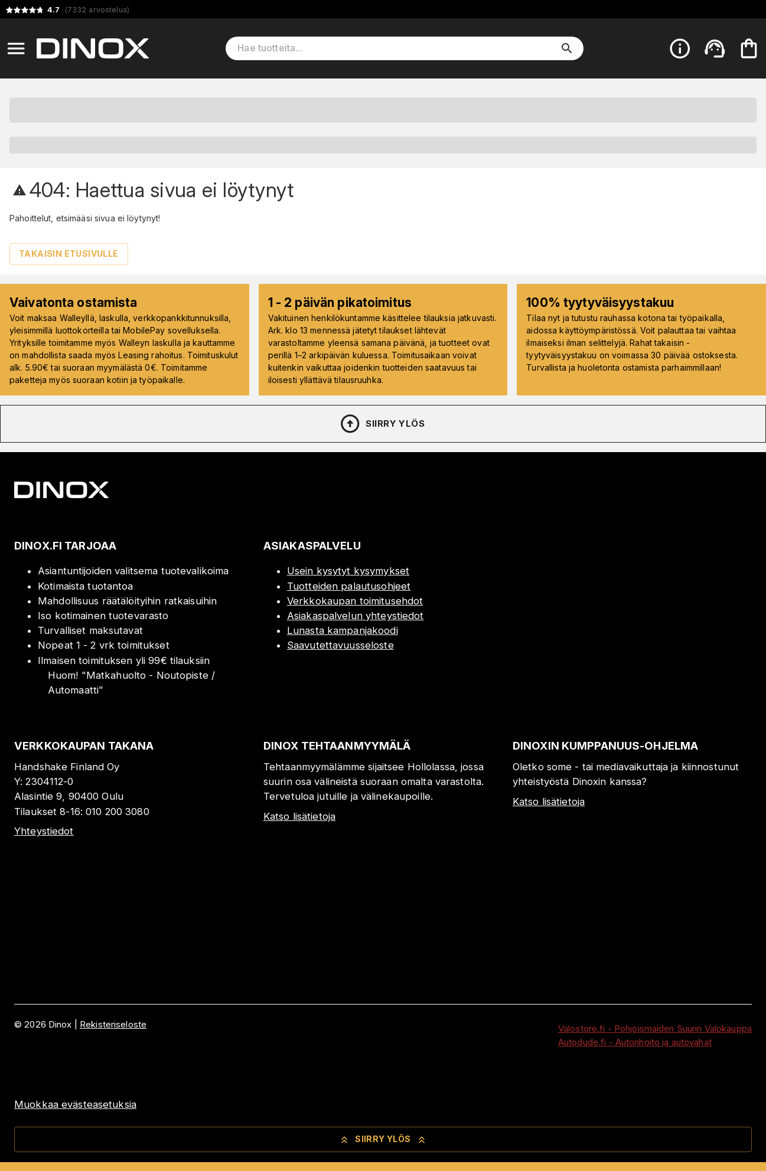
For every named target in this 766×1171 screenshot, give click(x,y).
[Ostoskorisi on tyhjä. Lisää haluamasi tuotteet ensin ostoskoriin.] (749, 48)
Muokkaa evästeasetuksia (75, 1104)
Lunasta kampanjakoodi (342, 630)
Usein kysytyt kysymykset (348, 571)
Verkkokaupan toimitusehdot (355, 601)
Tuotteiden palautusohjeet (348, 586)
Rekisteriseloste (113, 1024)
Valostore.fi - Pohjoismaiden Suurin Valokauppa (655, 1028)
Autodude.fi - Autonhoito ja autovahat (635, 1042)
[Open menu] (16, 48)
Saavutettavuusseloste (340, 645)
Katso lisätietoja (299, 816)
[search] (567, 48)
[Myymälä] (632, 699)
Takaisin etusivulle (69, 253)
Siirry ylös (382, 424)
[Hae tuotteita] (396, 48)
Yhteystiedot (44, 831)
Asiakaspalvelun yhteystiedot (355, 616)
